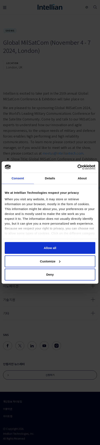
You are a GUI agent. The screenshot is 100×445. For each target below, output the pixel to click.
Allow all (50, 248)
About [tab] (82, 178)
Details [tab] (50, 178)
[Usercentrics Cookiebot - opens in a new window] (77, 167)
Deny (50, 274)
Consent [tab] (18, 178)
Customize (50, 261)
